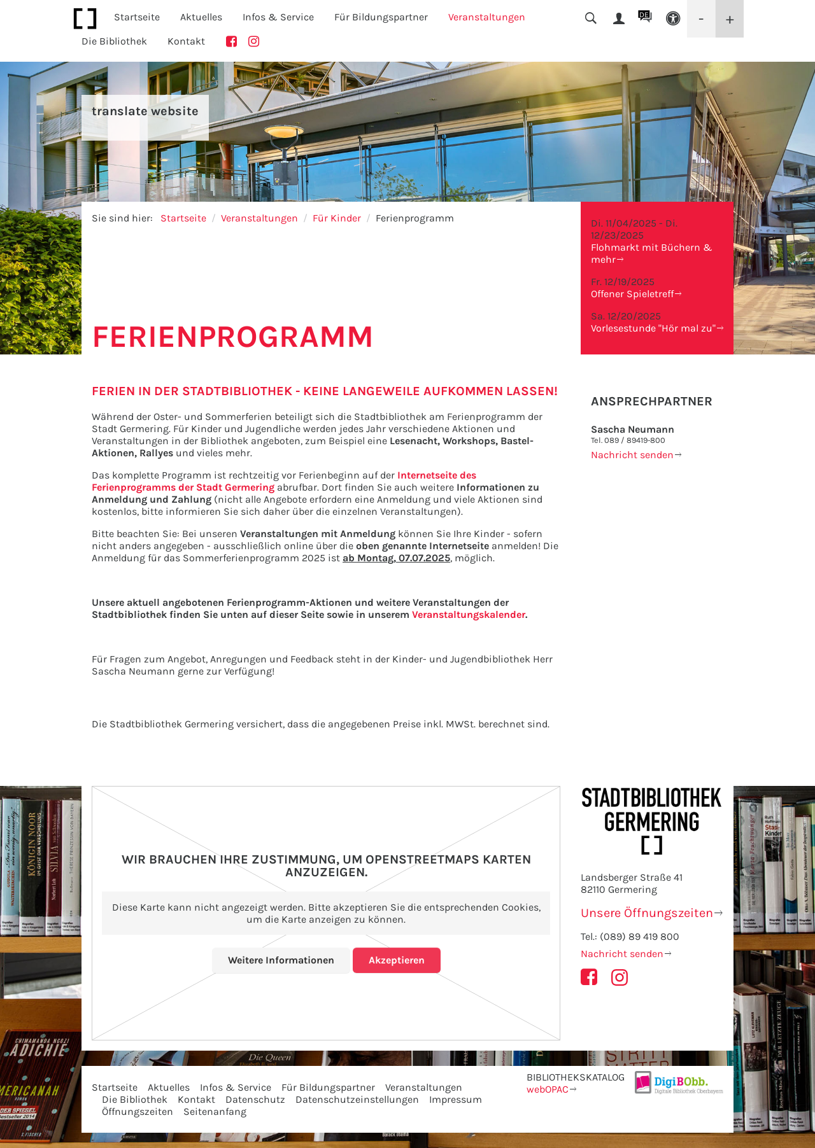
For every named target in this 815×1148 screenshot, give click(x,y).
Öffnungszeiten (137, 1111)
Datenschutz (255, 1099)
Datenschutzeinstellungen (357, 1099)
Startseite (137, 17)
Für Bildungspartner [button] (381, 17)
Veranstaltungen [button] (486, 17)
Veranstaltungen (259, 218)
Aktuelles (169, 1087)
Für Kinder (337, 218)
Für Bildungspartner (328, 1087)
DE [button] (644, 14)
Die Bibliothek (134, 1099)
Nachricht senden (632, 455)
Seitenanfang (214, 1111)
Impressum (455, 1099)
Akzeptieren (397, 960)
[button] (673, 19)
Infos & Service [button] (278, 17)
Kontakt (186, 41)
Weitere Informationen (281, 960)
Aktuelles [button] (201, 17)
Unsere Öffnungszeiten (647, 913)
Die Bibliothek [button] (114, 41)
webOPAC (548, 1089)
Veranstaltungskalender (468, 614)
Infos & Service (235, 1087)
